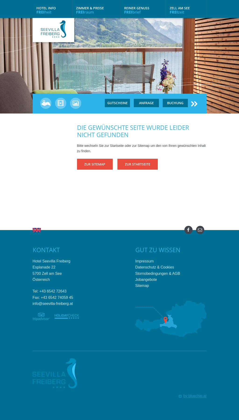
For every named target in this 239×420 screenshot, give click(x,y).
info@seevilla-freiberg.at (53, 304)
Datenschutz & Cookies (154, 267)
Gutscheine (117, 103)
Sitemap (142, 286)
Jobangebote (146, 280)
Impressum (144, 261)
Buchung (175, 103)
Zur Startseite (138, 164)
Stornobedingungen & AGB (157, 273)
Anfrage (146, 103)
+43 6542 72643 (53, 291)
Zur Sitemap (94, 164)
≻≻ (194, 103)
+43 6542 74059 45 (57, 298)
